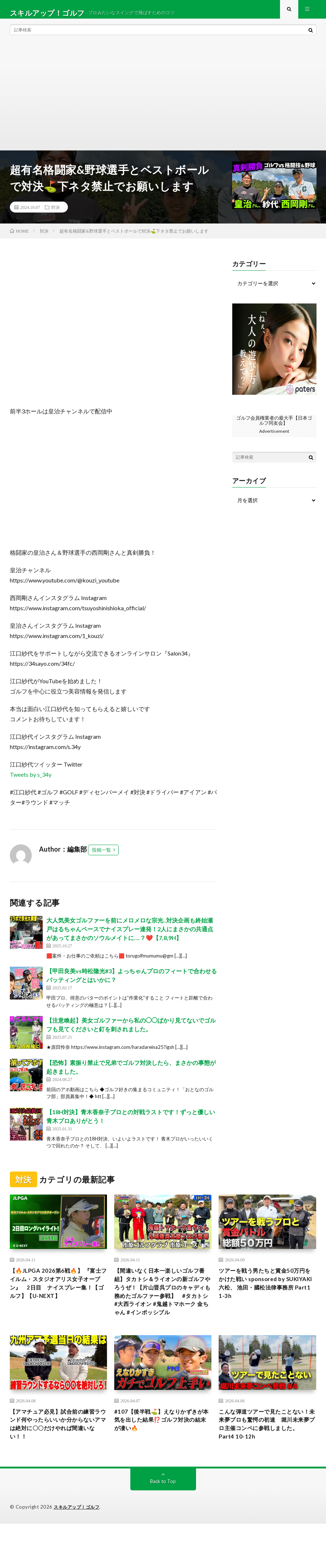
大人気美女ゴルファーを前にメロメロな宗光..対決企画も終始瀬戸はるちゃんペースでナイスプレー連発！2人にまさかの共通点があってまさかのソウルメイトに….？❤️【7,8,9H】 (129, 936)
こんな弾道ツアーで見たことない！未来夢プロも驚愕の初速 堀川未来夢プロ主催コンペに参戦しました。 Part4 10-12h (266, 1453)
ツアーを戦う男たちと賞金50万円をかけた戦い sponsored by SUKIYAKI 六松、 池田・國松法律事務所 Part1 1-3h (266, 1293)
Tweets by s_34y (30, 781)
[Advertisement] (163, 102)
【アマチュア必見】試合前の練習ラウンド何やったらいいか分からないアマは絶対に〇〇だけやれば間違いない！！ (57, 1453)
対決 (55, 214)
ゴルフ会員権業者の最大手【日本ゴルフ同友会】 (274, 427)
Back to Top (163, 1513)
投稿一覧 (101, 857)
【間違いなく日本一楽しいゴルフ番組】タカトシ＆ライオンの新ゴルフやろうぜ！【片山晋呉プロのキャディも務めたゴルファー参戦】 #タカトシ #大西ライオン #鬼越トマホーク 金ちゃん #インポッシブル (162, 1308)
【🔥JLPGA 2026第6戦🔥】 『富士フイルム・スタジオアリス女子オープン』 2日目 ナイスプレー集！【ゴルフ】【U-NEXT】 (58, 1298)
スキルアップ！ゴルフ (78, 1538)
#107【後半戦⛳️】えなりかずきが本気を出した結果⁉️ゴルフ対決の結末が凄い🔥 (162, 1448)
